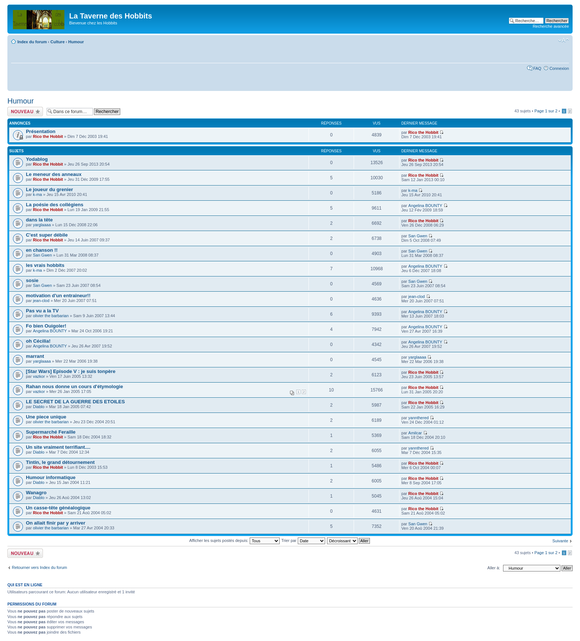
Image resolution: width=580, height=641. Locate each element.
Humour (76, 42)
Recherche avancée (551, 26)
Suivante (560, 541)
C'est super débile (47, 235)
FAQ (537, 68)
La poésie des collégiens (54, 204)
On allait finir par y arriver (55, 523)
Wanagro (36, 492)
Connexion (559, 68)
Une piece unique (46, 417)
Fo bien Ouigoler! (46, 326)
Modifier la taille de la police (563, 40)
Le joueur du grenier (49, 189)
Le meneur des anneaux (53, 174)
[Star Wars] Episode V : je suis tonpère (70, 371)
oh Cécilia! (38, 341)
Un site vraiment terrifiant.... (58, 447)
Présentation (40, 131)
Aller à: (494, 568)
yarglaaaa (42, 225)
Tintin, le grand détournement (60, 462)
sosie (32, 280)
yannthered (418, 418)
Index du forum (32, 42)
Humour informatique (50, 477)
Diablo (38, 406)
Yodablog (37, 159)
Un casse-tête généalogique (58, 508)
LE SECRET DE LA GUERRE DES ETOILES (75, 401)
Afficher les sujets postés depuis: (234, 540)
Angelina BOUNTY (425, 205)
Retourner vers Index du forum (39, 567)
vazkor (39, 376)
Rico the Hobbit (48, 136)
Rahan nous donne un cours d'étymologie (74, 386)
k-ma (37, 194)
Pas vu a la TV (42, 310)
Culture (57, 42)
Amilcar (415, 433)
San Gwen (417, 236)
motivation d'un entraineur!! (58, 295)
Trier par (303, 540)
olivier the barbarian (51, 315)
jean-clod (41, 300)
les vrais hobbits (45, 265)
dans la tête (39, 220)
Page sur (546, 111)
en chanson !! (42, 250)
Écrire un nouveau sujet (25, 111)
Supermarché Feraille (50, 432)
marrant (35, 356)
